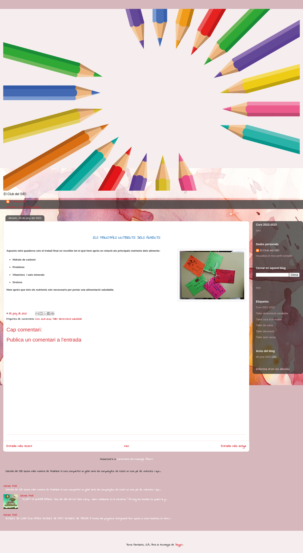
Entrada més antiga (233, 446)
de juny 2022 (263, 356)
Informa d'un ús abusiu (273, 369)
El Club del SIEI (18, 202)
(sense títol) (10, 486)
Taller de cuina (264, 325)
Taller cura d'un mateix (269, 319)
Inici (126, 446)
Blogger (179, 545)
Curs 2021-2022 (43, 319)
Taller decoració (265, 331)
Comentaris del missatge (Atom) (135, 459)
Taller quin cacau (266, 337)
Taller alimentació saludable (67, 319)
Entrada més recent (19, 446)
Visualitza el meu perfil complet (23, 207)
